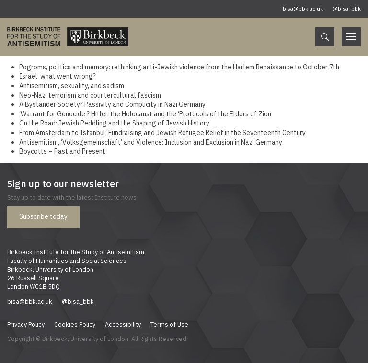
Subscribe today (43, 216)
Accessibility (123, 324)
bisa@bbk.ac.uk (303, 8)
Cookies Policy (74, 324)
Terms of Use (169, 324)
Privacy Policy (26, 324)
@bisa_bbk (347, 8)
